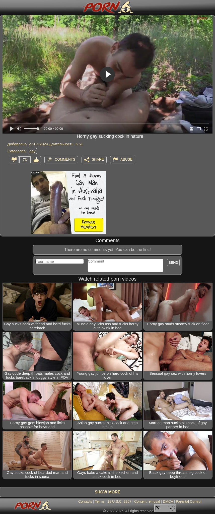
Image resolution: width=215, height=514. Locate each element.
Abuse (126, 159)
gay (32, 151)
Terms (99, 501)
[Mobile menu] (5, 7)
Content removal (147, 501)
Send (173, 263)
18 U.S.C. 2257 (119, 501)
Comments (65, 159)
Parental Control (188, 501)
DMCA (168, 501)
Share (98, 159)
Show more (107, 492)
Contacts (85, 501)
